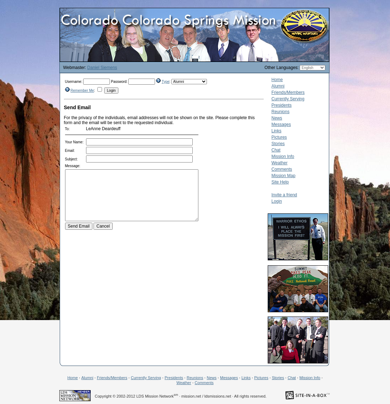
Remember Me (82, 90)
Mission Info (283, 156)
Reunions (281, 111)
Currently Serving (288, 98)
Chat (276, 150)
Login (277, 201)
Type (166, 82)
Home (277, 79)
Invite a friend (284, 194)
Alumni (278, 86)
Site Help (280, 182)
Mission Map (283, 175)
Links (277, 130)
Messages (281, 124)
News (277, 118)
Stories (278, 143)
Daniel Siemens (102, 67)
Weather (280, 162)
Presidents (282, 105)
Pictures (279, 137)
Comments (282, 169)
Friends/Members (288, 92)
